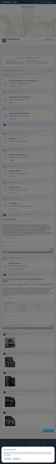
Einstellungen (8, 458)
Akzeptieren (17, 458)
